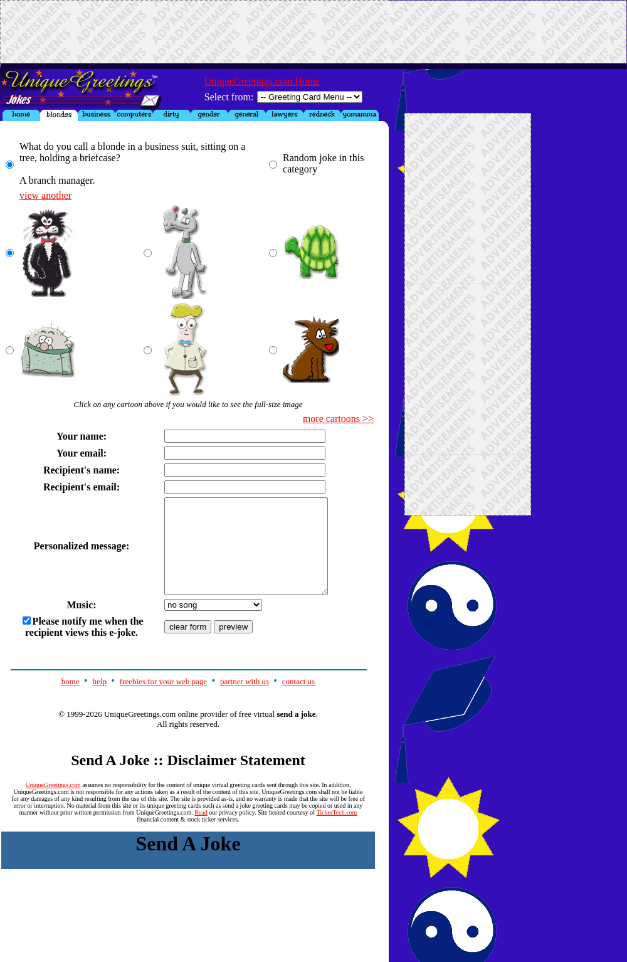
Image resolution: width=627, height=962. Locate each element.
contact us (298, 700)
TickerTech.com (337, 831)
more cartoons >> (338, 418)
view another (45, 195)
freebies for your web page (163, 700)
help (100, 700)
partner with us (244, 700)
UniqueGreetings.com (53, 803)
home (70, 700)
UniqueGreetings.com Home (262, 81)
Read (201, 831)
